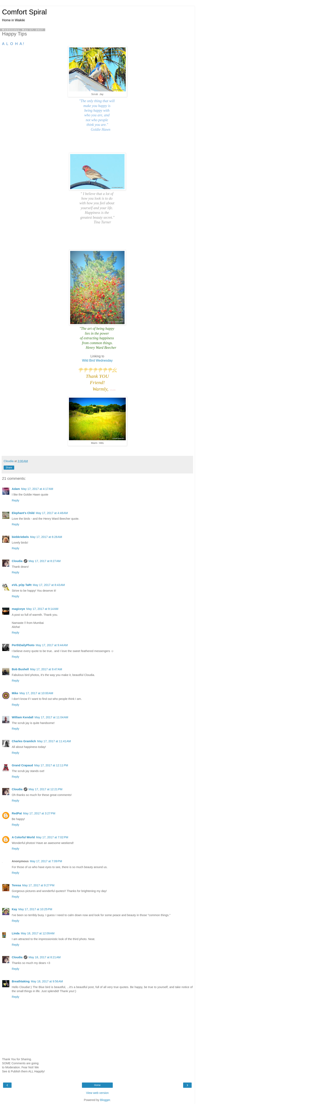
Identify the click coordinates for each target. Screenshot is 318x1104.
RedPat (17, 813)
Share (9, 467)
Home (97, 1085)
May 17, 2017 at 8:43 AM (49, 585)
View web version (97, 1092)
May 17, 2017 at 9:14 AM (42, 608)
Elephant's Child (23, 513)
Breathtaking (21, 981)
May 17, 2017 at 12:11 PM (51, 765)
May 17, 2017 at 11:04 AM (51, 717)
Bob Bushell (20, 669)
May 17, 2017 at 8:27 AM (45, 561)
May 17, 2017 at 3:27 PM (39, 813)
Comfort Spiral (24, 12)
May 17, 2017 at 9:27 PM (38, 885)
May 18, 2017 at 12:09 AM (37, 933)
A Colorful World (23, 837)
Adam (16, 488)
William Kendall (22, 717)
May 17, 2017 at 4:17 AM (37, 488)
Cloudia (17, 561)
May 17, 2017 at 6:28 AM (46, 537)
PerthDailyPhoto (23, 645)
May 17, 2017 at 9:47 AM (46, 669)
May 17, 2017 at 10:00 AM (36, 693)
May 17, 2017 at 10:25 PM (35, 909)
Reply (15, 500)
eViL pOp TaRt (22, 585)
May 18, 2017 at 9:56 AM (47, 981)
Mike (15, 693)
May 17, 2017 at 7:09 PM (46, 861)
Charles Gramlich (24, 741)
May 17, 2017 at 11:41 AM (54, 741)
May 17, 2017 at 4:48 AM (52, 513)
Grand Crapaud (22, 765)
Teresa (16, 885)
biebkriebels (20, 537)
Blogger (105, 1100)
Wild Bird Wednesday (97, 360)
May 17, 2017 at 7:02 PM (52, 837)
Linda (15, 933)
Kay (14, 909)
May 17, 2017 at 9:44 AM (52, 645)
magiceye (18, 608)
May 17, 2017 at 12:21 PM (45, 789)
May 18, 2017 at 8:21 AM (45, 957)
